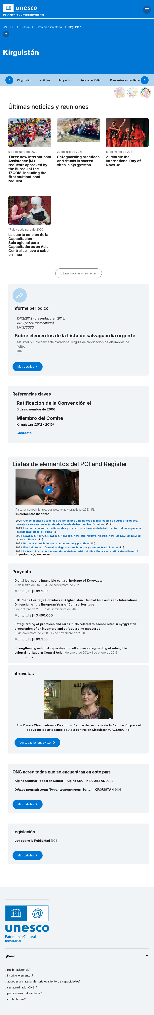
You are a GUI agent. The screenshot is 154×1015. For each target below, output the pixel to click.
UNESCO (9, 27)
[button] (6, 36)
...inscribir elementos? (19, 975)
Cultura (25, 27)
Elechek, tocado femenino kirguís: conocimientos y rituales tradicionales (71, 547)
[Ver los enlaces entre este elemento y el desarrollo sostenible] (146, 92)
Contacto (24, 433)
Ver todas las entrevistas (37, 742)
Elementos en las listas (125, 80)
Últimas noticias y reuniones (78, 273)
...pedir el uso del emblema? (23, 993)
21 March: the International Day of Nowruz (123, 161)
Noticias (44, 80)
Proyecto (64, 80)
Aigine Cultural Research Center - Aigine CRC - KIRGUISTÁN (60, 781)
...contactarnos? (15, 999)
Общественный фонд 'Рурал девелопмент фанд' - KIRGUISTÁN (64, 789)
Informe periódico (90, 80)
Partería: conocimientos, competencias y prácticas (56, 543)
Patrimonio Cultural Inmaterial (23, 14)
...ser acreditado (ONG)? (21, 987)
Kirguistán (24, 80)
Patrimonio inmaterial (49, 27)
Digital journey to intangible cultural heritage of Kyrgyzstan (59, 580)
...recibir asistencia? (18, 969)
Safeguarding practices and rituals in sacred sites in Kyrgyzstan (78, 161)
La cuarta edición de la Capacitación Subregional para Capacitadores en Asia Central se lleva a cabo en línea (28, 244)
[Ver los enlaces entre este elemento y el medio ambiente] (133, 92)
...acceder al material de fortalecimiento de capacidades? (43, 981)
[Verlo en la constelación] (120, 92)
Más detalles (28, 366)
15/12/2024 (25, 323)
